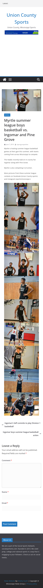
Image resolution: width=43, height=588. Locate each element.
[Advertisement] (21, 56)
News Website (9, 581)
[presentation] (17, 517)
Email (5, 503)
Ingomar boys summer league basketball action (22, 434)
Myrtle (7, 115)
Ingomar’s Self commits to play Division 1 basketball (21, 425)
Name (5, 492)
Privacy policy (32, 584)
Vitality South (23, 581)
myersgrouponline (22, 144)
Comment (7, 460)
